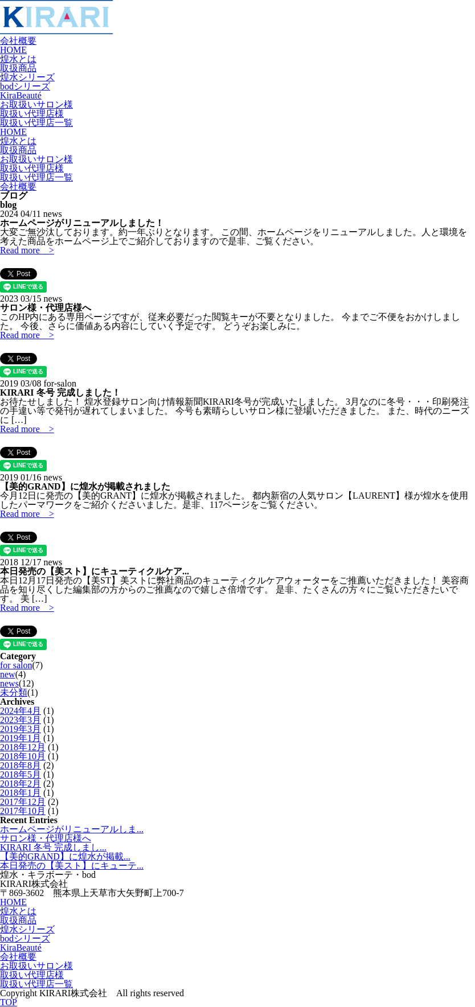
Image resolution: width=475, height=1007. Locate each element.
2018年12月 (23, 747)
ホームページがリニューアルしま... (72, 829)
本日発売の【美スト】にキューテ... (72, 865)
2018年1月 (20, 793)
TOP (8, 1002)
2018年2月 (20, 783)
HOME (13, 50)
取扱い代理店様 (32, 113)
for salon (16, 665)
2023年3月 (20, 720)
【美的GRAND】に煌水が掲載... (65, 856)
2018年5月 (20, 774)
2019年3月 (20, 729)
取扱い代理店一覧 (36, 123)
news (9, 683)
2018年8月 (20, 765)
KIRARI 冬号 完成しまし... (53, 847)
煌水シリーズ (27, 77)
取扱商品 (18, 68)
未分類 (13, 692)
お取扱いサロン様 (36, 104)
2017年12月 (23, 802)
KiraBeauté (21, 95)
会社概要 (18, 41)
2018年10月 (23, 756)
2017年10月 (23, 811)
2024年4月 (20, 711)
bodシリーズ (25, 86)
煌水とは (18, 59)
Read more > (27, 250)
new (7, 674)
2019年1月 (20, 738)
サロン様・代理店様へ (45, 838)
